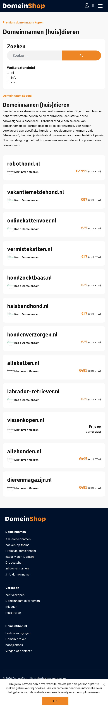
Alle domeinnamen (18, 539)
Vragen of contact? (18, 651)
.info (13, 77)
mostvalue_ (60, 678)
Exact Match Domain (19, 556)
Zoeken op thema (17, 545)
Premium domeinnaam (20, 551)
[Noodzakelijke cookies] (103, 684)
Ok (55, 701)
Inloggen (11, 606)
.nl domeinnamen (17, 568)
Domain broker (15, 639)
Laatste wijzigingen (17, 633)
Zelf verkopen (15, 595)
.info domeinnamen (18, 574)
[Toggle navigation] (100, 6)
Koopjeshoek (14, 645)
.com (14, 82)
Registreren (13, 612)
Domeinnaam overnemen (22, 601)
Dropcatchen (14, 562)
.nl (12, 72)
